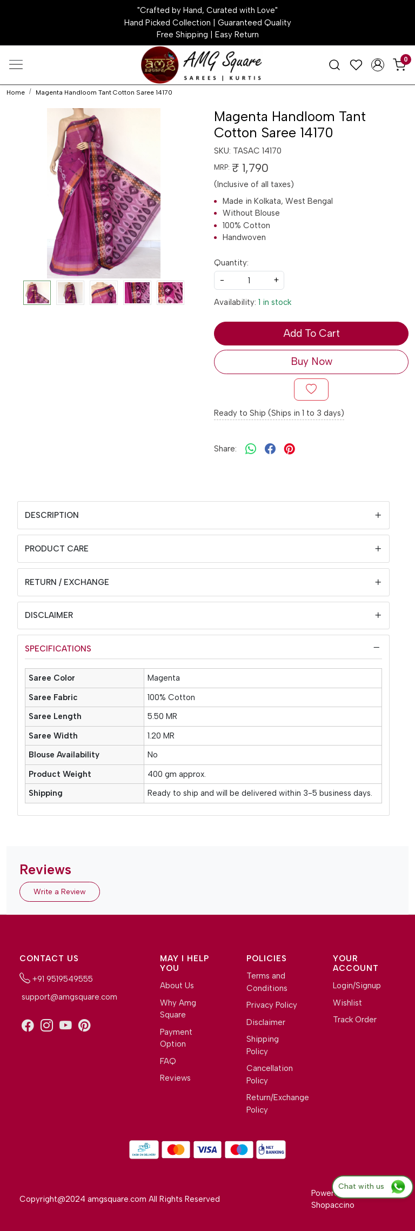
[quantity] (249, 280)
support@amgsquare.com (68, 997)
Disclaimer (49, 615)
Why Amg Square (178, 1009)
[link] (334, 64)
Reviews (175, 1078)
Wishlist (347, 1003)
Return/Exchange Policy (272, 1104)
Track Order (355, 1019)
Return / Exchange (67, 582)
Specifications (58, 649)
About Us (177, 985)
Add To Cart (311, 333)
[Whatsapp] (250, 449)
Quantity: (231, 263)
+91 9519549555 (56, 978)
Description (52, 515)
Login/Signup (357, 985)
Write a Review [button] (60, 891)
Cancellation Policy (269, 1074)
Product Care (57, 549)
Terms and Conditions (266, 982)
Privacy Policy (271, 1005)
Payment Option (176, 1038)
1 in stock (274, 302)
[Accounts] (378, 64)
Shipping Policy (262, 1045)
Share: (225, 449)
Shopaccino (332, 1205)
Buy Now (311, 361)
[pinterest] (289, 449)
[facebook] (270, 449)
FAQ (168, 1061)
